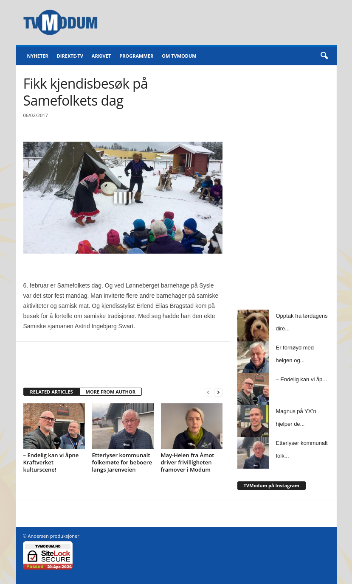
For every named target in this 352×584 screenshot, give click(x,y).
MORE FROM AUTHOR (110, 391)
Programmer (136, 56)
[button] (324, 56)
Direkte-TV (70, 56)
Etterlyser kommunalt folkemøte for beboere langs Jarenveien (122, 462)
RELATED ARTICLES (51, 391)
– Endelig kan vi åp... (301, 379)
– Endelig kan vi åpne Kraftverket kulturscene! (51, 462)
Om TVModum (179, 56)
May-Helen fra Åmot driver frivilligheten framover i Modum (187, 462)
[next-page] (218, 392)
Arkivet (101, 56)
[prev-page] (208, 392)
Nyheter (37, 56)
